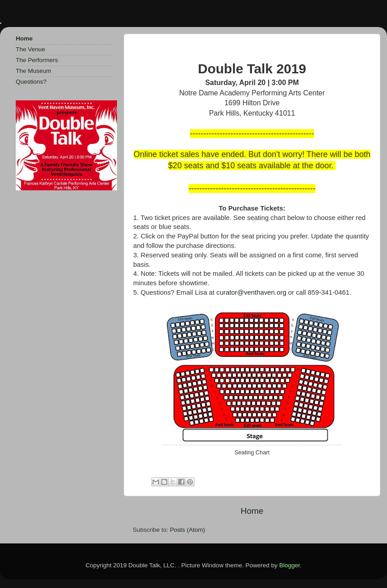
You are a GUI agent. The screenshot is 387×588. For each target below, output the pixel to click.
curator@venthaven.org (251, 292)
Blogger (289, 565)
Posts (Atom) (187, 529)
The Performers (37, 60)
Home (252, 511)
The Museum (33, 70)
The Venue (30, 49)
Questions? (31, 81)
